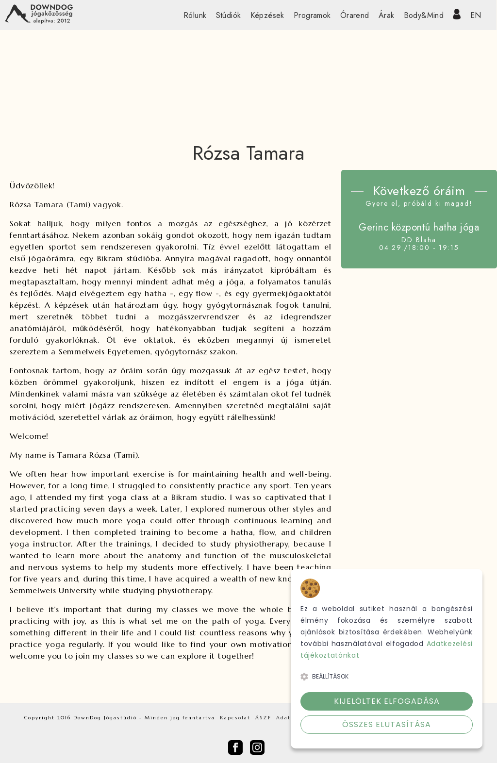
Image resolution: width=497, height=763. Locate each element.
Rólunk (194, 15)
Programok (312, 15)
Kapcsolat (235, 717)
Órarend (354, 15)
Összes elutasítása (386, 724)
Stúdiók (228, 15)
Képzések (267, 15)
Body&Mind (424, 15)
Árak (387, 15)
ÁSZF (263, 717)
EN (475, 15)
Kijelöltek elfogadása (387, 701)
